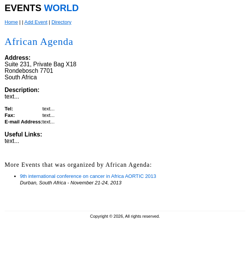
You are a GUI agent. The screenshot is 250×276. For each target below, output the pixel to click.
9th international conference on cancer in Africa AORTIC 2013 (88, 176)
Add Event (36, 22)
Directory (61, 22)
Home (11, 22)
